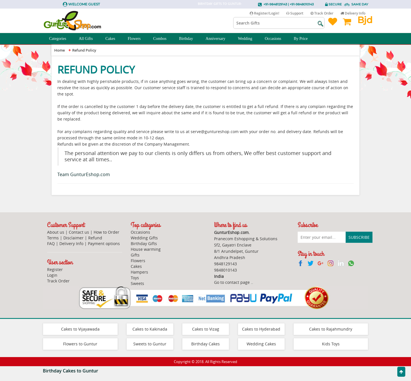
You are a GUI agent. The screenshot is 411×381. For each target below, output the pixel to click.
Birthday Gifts (144, 243)
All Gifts (89, 38)
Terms (53, 238)
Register (55, 269)
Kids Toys (331, 344)
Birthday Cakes (205, 344)
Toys (135, 277)
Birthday (189, 38)
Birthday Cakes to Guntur (70, 371)
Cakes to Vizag (205, 329)
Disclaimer (73, 238)
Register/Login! (264, 13)
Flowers (137, 38)
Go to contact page (232, 282)
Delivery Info (353, 13)
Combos (163, 38)
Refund (95, 238)
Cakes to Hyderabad (261, 329)
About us (55, 232)
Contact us (79, 232)
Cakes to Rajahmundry (330, 329)
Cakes (113, 38)
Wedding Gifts (144, 238)
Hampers (139, 272)
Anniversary (218, 38)
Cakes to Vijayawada (80, 329)
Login (52, 275)
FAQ (51, 243)
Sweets (137, 283)
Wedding (248, 38)
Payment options (104, 243)
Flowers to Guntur (80, 344)
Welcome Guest (84, 4)
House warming (146, 249)
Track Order (322, 13)
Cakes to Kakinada (149, 329)
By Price (304, 38)
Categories (60, 38)
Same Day (359, 4)
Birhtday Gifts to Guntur (219, 3)
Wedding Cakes (261, 344)
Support (294, 13)
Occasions (276, 38)
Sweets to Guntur (149, 344)
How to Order (106, 232)
